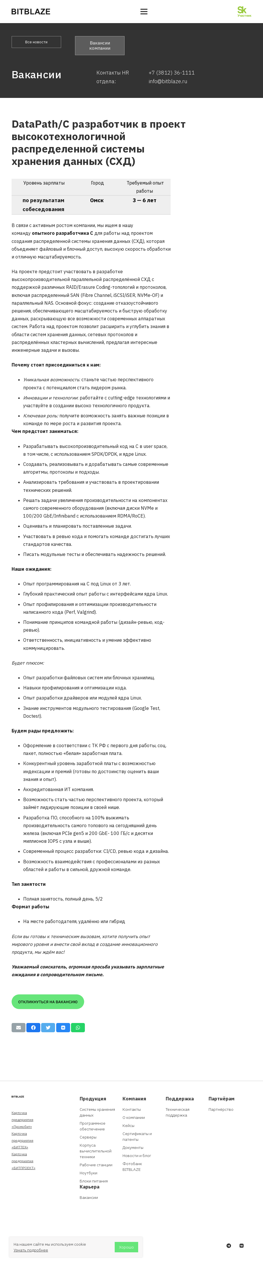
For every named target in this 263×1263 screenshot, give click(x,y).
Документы (133, 1147)
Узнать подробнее (31, 1250)
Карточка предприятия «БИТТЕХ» (22, 1140)
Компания (134, 1098)
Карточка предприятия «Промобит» (22, 1120)
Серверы (88, 1137)
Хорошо (126, 1247)
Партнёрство (221, 1109)
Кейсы (128, 1125)
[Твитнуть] (48, 1027)
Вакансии (89, 1197)
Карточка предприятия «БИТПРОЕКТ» (23, 1161)
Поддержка (180, 1098)
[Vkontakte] (241, 1245)
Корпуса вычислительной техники (96, 1151)
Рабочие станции (96, 1164)
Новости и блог (137, 1155)
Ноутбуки (88, 1172)
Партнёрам (222, 1098)
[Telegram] (229, 1245)
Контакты (132, 1109)
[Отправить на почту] (18, 1027)
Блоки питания (94, 1181)
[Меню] (144, 11)
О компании (134, 1117)
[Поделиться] (33, 1027)
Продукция (93, 1098)
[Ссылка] (31, 11)
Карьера (89, 1187)
